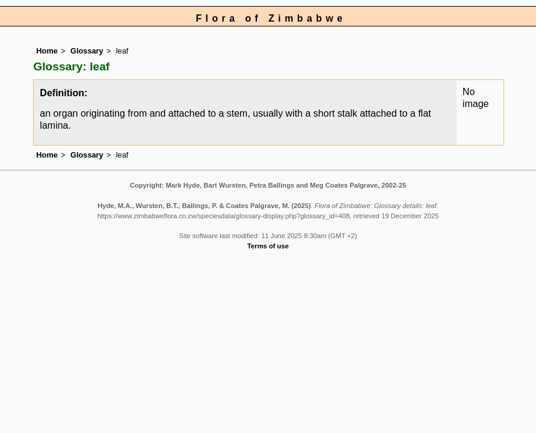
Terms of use (268, 246)
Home (47, 50)
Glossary (86, 50)
